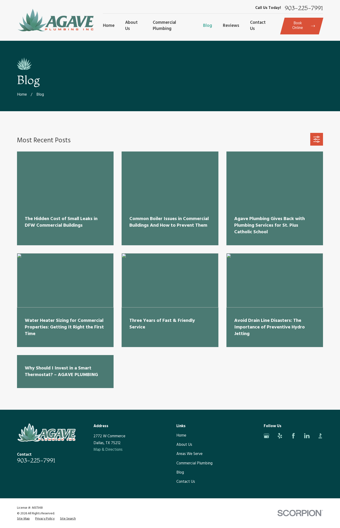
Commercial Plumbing (194, 463)
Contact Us (185, 482)
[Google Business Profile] (266, 435)
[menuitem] (23, 518)
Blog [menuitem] (207, 25)
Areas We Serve (189, 454)
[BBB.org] (320, 435)
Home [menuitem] (109, 25)
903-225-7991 (304, 8)
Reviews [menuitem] (231, 25)
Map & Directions (108, 450)
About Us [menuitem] (131, 25)
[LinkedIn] (307, 435)
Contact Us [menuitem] (258, 25)
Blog (180, 473)
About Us (184, 445)
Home (181, 436)
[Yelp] (280, 435)
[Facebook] (293, 435)
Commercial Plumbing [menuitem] (164, 25)
